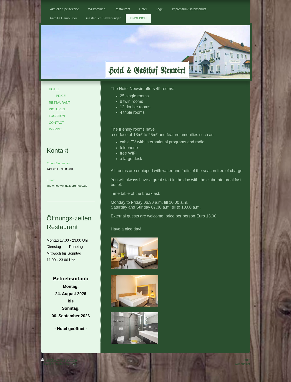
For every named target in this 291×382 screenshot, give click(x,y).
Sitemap (71, 360)
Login (246, 359)
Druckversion (52, 360)
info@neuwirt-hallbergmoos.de (67, 185)
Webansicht (242, 364)
